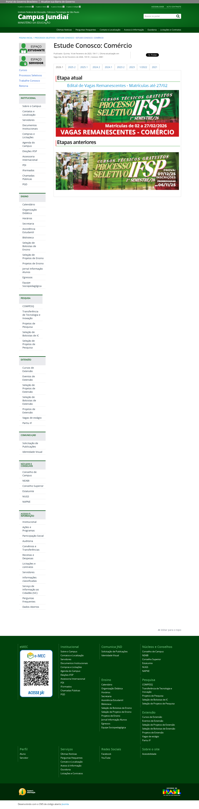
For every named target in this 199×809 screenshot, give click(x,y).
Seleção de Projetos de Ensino (33, 256)
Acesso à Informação (134, 29)
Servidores (28, 120)
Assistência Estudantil (28, 230)
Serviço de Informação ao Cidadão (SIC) (30, 589)
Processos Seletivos (45, 38)
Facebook (106, 754)
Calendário (28, 204)
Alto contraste (174, 6)
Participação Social (33, 535)
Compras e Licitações (28, 135)
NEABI (25, 480)
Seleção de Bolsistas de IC (30, 333)
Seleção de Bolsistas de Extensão (29, 400)
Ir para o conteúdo (26, 7)
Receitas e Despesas (28, 556)
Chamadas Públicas (28, 177)
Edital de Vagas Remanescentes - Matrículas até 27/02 (117, 85)
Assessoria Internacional (30, 158)
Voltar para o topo (169, 629)
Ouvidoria (152, 29)
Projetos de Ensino (33, 263)
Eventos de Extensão (28, 378)
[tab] (59, 67)
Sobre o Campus (31, 106)
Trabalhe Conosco (29, 80)
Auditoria (27, 541)
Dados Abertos (30, 606)
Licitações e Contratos (170, 29)
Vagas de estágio (32, 417)
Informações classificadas (29, 579)
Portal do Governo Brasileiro (21, 1)
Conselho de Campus (29, 473)
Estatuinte (28, 491)
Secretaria (28, 223)
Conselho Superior (33, 486)
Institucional (29, 521)
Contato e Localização (110, 29)
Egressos (27, 277)
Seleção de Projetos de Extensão (28, 388)
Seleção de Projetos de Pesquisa (28, 344)
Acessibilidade (157, 6)
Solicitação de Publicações (30, 445)
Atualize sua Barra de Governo (58, 1)
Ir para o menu (42, 7)
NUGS (25, 496)
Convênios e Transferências (30, 548)
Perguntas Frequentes (28, 600)
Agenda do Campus (28, 144)
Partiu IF (27, 423)
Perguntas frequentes (86, 29)
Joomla (65, 804)
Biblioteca (28, 237)
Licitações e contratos (29, 565)
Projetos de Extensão (28, 410)
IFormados (28, 170)
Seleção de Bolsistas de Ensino (29, 246)
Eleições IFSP (29, 151)
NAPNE (26, 501)
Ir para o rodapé (74, 7)
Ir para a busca (58, 7)
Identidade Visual (32, 451)
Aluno (23, 754)
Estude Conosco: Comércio (93, 45)
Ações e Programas (28, 528)
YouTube (105, 757)
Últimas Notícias (64, 29)
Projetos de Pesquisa (28, 325)
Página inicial (26, 38)
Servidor (24, 757)
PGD (24, 184)
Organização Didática (29, 211)
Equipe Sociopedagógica (32, 284)
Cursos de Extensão (28, 369)
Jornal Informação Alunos (114, 719)
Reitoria (23, 85)
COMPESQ (28, 306)
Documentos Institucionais (30, 127)
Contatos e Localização (28, 113)
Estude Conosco (65, 38)
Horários (27, 218)
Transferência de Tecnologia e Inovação (31, 315)
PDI (24, 165)
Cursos (23, 70)
